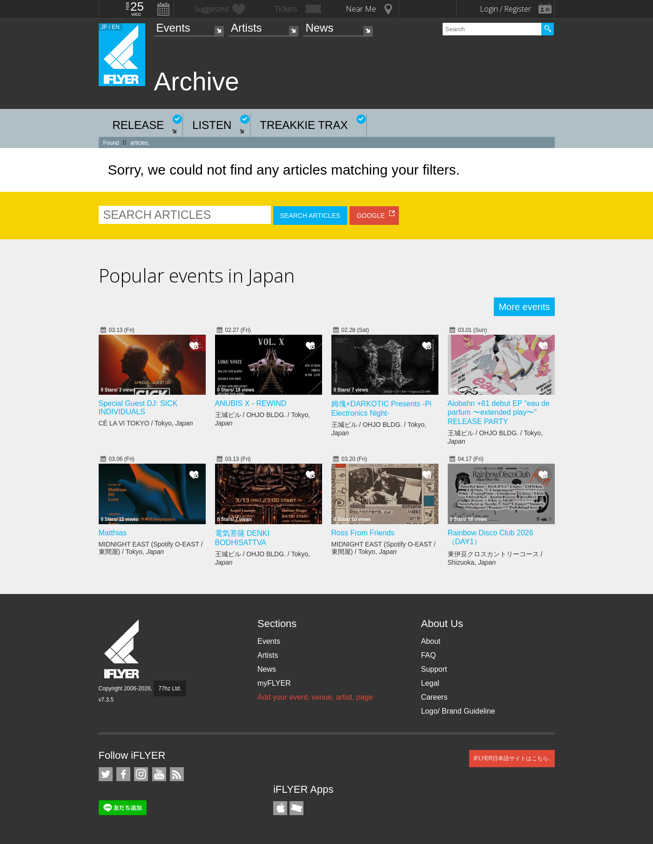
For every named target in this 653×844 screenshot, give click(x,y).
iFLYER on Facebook (123, 774)
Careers (434, 697)
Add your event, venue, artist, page (315, 697)
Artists (246, 27)
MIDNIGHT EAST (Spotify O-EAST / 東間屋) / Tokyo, (151, 547)
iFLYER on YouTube (159, 774)
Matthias (113, 533)
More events (524, 307)
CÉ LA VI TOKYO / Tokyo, (146, 423)
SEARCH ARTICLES (310, 215)
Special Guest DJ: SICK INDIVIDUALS (138, 407)
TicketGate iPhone (296, 808)
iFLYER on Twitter (106, 774)
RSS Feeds (177, 774)
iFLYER (122, 649)
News (319, 27)
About (430, 641)
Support (434, 669)
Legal (430, 683)
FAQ (428, 655)
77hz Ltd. (169, 688)
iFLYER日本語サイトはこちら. (512, 758)
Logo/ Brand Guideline (458, 711)
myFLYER (274, 683)
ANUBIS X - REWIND (251, 403)
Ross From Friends (363, 533)
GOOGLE (371, 215)
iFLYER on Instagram (141, 774)
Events (173, 27)
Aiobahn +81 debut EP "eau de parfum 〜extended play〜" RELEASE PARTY (499, 412)
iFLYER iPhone (280, 808)
